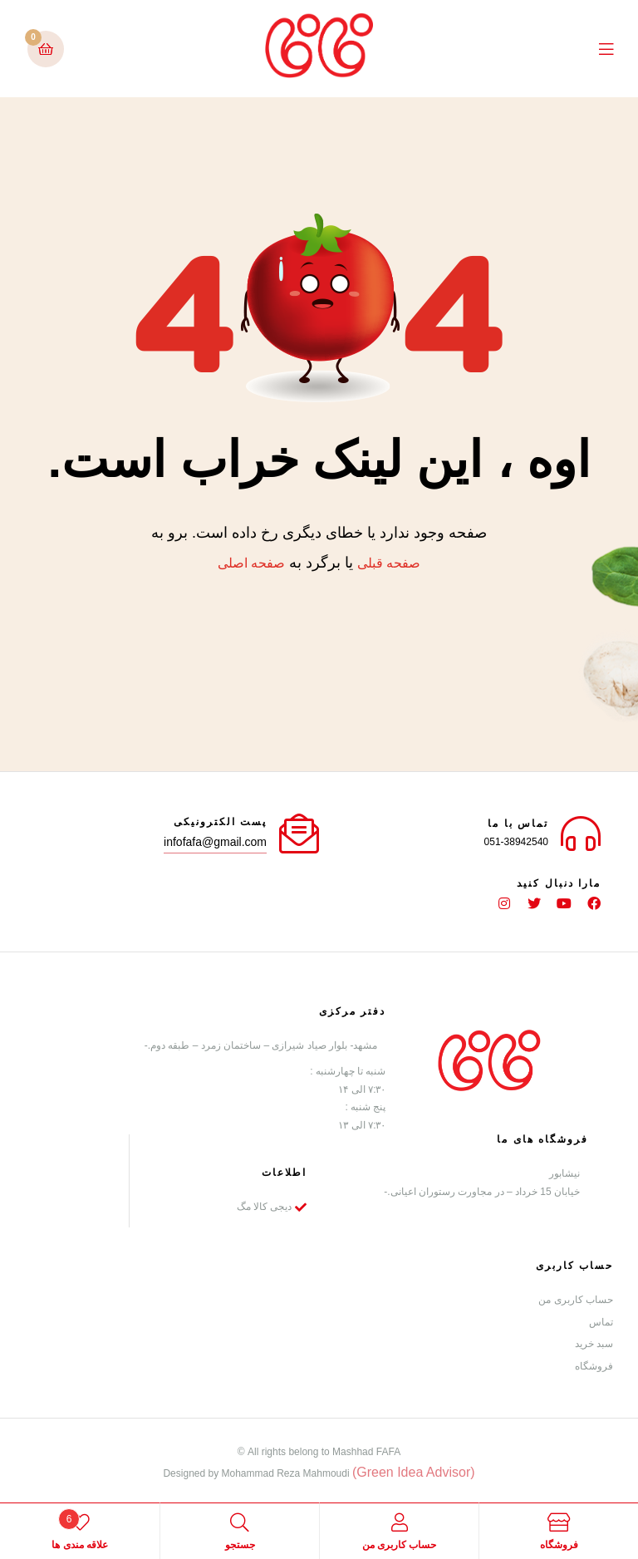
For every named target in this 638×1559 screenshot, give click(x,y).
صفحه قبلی (388, 563)
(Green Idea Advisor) (413, 1471)
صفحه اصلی (251, 563)
